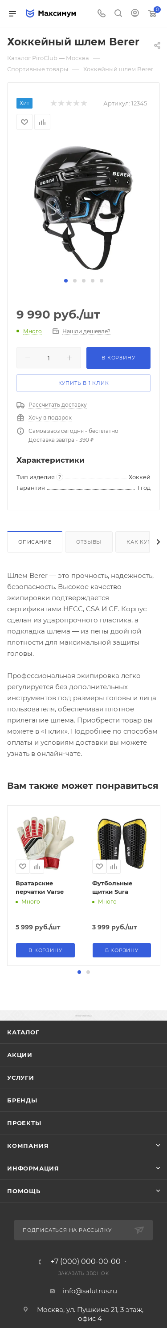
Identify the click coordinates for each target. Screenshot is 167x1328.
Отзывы (89, 542)
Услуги (20, 1077)
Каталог (23, 1032)
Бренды (22, 1100)
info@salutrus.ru (90, 1291)
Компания (28, 1145)
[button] (65, 281)
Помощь (24, 1191)
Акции (20, 1054)
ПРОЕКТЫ (24, 1122)
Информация (33, 1168)
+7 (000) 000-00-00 (85, 1261)
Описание (34, 542)
